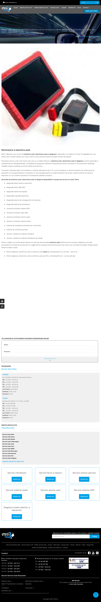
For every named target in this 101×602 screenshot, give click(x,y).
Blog (79, 7)
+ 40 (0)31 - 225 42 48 (44, 569)
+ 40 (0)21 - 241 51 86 (13, 566)
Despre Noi (72, 7)
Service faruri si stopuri (50, 473)
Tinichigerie (5, 588)
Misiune (78, 545)
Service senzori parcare (84, 473)
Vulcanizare (29, 588)
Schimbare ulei (6, 591)
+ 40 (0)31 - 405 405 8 (13, 571)
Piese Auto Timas (92, 11)
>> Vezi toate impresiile (76, 584)
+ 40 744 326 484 (43, 561)
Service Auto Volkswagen (10, 441)
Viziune (72, 545)
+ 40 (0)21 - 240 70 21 (13, 563)
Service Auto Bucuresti (13, 545)
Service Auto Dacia (8, 437)
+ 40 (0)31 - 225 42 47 (44, 567)
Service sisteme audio (17, 490)
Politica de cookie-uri (55, 547)
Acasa (16, 7)
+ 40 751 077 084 (43, 564)
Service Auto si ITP (26, 7)
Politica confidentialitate (39, 547)
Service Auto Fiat (7, 456)
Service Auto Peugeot (9, 458)
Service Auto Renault (9, 453)
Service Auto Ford (8, 446)
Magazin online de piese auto (13, 461)
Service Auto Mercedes (9, 451)
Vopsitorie (28, 584)
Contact (86, 7)
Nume (6, 345)
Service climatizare (16, 473)
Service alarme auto (50, 490)
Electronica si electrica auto (90, 36)
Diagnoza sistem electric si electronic (17, 508)
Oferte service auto (41, 7)
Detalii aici (17, 479)
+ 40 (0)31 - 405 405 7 (13, 568)
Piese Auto (56, 545)
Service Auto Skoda (8, 439)
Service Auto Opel (8, 434)
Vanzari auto (54, 7)
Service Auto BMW (8, 449)
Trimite (94, 536)
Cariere (63, 7)
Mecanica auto (6, 581)
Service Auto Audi (8, 444)
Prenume (7, 351)
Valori (83, 545)
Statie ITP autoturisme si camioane (12, 584)
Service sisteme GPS (84, 490)
